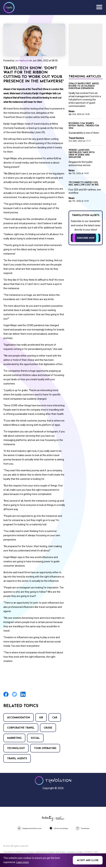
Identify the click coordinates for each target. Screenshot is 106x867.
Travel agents (17, 758)
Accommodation (18, 717)
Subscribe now (85, 238)
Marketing (14, 738)
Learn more (22, 862)
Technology (16, 748)
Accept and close (88, 860)
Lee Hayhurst (22, 60)
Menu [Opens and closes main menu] (99, 7)
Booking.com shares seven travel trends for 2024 (84, 125)
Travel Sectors (76, 138)
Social (35, 738)
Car (54, 717)
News (72, 111)
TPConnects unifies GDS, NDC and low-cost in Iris (84, 184)
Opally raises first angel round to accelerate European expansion (84, 86)
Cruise (48, 728)
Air (41, 717)
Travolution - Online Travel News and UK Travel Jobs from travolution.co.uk (53, 780)
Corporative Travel (21, 728)
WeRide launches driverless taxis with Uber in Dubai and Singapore (82, 153)
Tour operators (45, 748)
